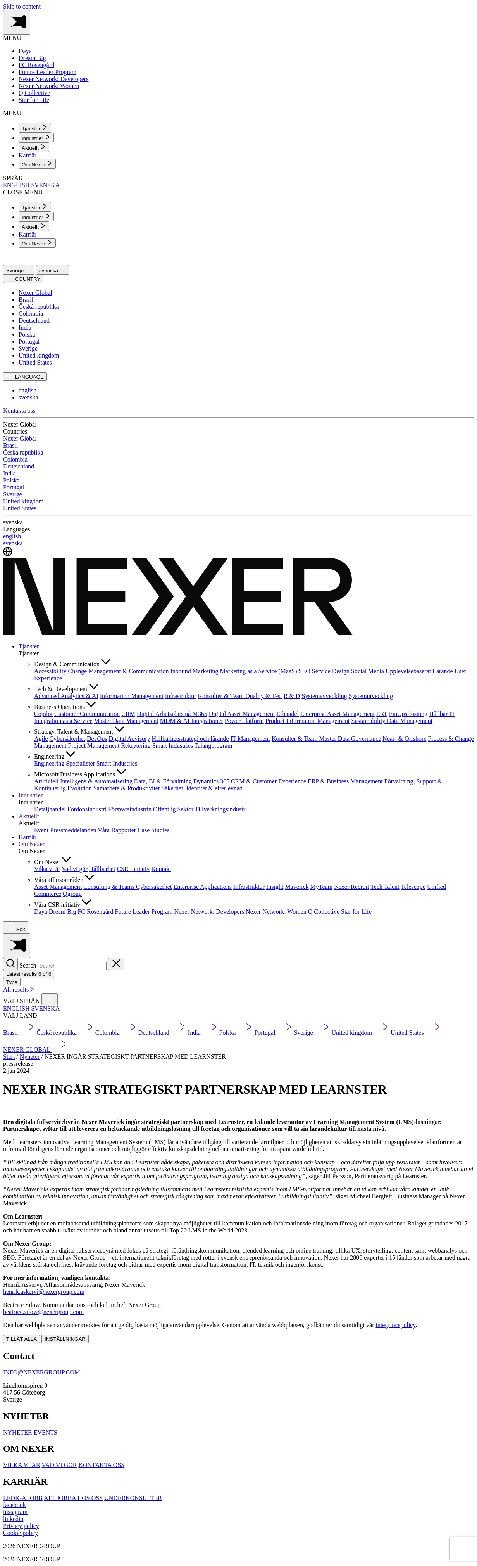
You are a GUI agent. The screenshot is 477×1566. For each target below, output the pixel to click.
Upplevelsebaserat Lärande (419, 671)
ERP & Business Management (345, 781)
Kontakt (161, 869)
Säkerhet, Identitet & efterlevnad (202, 788)
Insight (274, 886)
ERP (381, 713)
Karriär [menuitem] (27, 155)
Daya (40, 911)
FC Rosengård (95, 911)
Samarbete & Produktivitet (126, 788)
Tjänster (29, 646)
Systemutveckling (371, 696)
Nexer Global (35, 292)
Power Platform (244, 720)
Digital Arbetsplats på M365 (172, 713)
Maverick (296, 886)
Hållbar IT (442, 713)
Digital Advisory (129, 738)
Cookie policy (20, 1533)
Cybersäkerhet (67, 738)
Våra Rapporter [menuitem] (117, 830)
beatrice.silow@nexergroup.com (43, 1311)
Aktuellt (29, 816)
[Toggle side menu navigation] (16, 22)
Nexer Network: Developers (209, 911)
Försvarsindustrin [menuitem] (130, 809)
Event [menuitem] (41, 830)
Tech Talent (384, 886)
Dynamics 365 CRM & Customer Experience (249, 781)
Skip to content (22, 6)
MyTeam (321, 886)
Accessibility (50, 671)
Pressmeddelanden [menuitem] (73, 830)
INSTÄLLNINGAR (65, 1339)
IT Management (250, 738)
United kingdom (39, 355)
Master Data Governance (350, 738)
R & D (292, 696)
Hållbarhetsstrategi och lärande (190, 738)
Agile (41, 738)
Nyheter (30, 1056)
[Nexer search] (15, 927)
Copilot (43, 713)
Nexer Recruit (351, 886)
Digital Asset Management (242, 713)
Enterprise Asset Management (337, 713)
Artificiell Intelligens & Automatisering (83, 781)
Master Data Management (126, 720)
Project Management (94, 745)
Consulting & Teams (109, 886)
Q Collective (323, 911)
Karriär (27, 837)
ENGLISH (17, 185)
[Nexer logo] (178, 633)
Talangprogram (213, 745)
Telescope (413, 886)
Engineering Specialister (64, 763)
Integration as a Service (63, 720)
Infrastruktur (180, 696)
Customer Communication (87, 713)
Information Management (132, 696)
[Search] (10, 964)
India (25, 327)
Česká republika (39, 306)
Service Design (331, 671)
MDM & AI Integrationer (191, 720)
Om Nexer (32, 844)
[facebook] (14, 1505)
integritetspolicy (395, 1325)
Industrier (31, 795)
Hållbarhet (102, 869)
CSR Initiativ (133, 869)
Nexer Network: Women (276, 911)
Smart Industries (172, 745)
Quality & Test (263, 696)
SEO (304, 671)
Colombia (31, 313)
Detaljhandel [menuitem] (50, 809)
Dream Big (62, 911)
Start (9, 1056)
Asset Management (58, 886)
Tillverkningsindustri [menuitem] (221, 809)
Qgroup (72, 893)
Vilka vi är (47, 869)
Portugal (29, 341)
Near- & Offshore (404, 738)
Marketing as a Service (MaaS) (258, 671)
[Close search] (116, 964)
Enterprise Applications (202, 886)
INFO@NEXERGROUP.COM (41, 1372)
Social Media (367, 671)
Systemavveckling (324, 696)
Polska (27, 334)
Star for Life (356, 911)
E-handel (287, 713)
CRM (128, 713)
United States (35, 362)
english (27, 390)
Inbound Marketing (194, 671)
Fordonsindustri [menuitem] (87, 809)
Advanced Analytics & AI (66, 696)
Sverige (18, 269)
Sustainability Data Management (391, 720)
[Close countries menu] (49, 999)
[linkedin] (13, 1519)
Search (27, 965)
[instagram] (15, 1512)
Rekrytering (135, 745)
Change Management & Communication (118, 671)
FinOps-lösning (408, 713)
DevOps (97, 738)
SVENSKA (45, 185)
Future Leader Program (143, 911)
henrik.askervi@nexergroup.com (43, 1291)
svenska (52, 269)
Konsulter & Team (222, 696)
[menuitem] (35, 128)
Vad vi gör (75, 869)
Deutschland (34, 320)
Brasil (26, 299)
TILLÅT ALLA (21, 1339)
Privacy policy (21, 1526)
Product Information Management (307, 720)
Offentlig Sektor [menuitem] (173, 809)
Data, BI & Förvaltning (163, 781)
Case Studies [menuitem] (153, 830)
